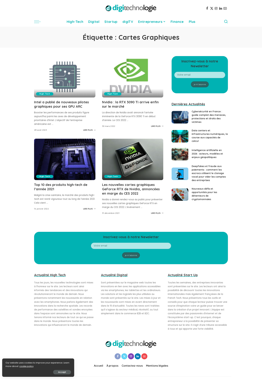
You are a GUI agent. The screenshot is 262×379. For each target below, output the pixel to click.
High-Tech (44, 94)
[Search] (226, 22)
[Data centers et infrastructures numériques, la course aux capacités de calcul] (180, 136)
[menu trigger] (39, 22)
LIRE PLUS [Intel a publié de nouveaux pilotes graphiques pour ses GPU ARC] (89, 130)
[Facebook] (207, 8)
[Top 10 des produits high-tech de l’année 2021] (64, 159)
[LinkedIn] (220, 8)
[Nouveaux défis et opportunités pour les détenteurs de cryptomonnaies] (180, 194)
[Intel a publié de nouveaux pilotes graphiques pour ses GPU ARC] (64, 76)
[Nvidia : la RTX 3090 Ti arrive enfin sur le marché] (132, 76)
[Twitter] (211, 8)
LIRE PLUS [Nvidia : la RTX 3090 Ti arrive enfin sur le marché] (157, 126)
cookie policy (13, 365)
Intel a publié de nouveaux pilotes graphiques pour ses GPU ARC (61, 104)
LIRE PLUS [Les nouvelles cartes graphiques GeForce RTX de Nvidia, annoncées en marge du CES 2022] (157, 212)
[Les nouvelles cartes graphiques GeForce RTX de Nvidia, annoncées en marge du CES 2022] (132, 159)
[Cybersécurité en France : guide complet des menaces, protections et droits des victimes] (180, 117)
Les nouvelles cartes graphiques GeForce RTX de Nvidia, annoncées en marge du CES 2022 (131, 188)
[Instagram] (216, 8)
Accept (40, 371)
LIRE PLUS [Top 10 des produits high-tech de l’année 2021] (89, 208)
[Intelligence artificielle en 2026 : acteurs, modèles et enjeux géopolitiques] (180, 154)
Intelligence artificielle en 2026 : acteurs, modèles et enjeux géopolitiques (207, 154)
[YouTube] (225, 8)
